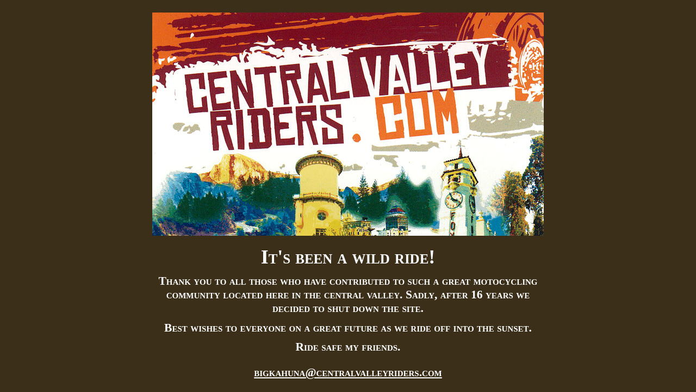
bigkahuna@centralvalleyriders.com (348, 372)
